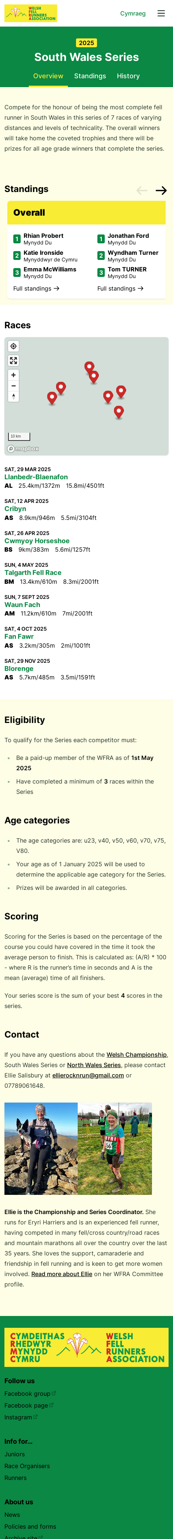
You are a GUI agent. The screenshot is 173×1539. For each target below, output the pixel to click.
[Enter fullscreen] (13, 360)
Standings (90, 76)
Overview (48, 76)
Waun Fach (22, 605)
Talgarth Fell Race (33, 572)
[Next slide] (161, 190)
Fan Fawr (19, 636)
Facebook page (29, 1405)
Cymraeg (133, 13)
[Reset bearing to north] (13, 396)
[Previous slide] (142, 190)
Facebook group (30, 1393)
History (128, 76)
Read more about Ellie (61, 1274)
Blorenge (19, 668)
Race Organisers (27, 1466)
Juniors (14, 1454)
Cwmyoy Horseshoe (37, 541)
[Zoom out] (13, 385)
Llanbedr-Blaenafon (36, 477)
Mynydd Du (38, 242)
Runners (15, 1477)
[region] (86, 396)
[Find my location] (13, 346)
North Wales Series (94, 1065)
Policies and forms (30, 1526)
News (12, 1514)
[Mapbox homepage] (23, 449)
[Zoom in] (13, 375)
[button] (108, 397)
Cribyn (15, 509)
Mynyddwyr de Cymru (50, 259)
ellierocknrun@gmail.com (88, 1075)
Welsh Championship (137, 1054)
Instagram (21, 1417)
